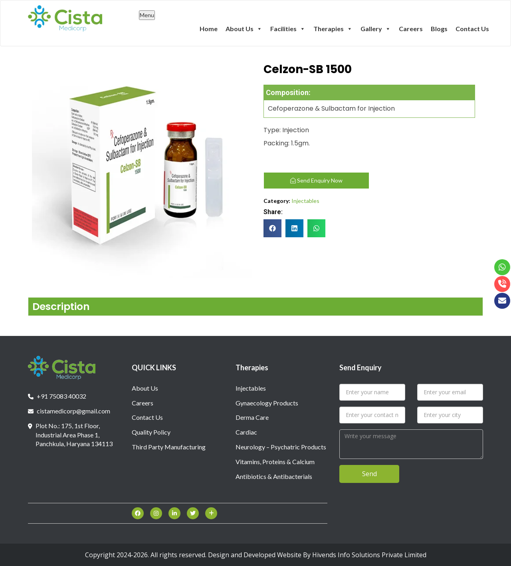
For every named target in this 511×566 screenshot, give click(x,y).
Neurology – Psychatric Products (281, 447)
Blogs (439, 28)
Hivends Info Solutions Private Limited (369, 554)
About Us (244, 28)
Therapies (333, 28)
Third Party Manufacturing (169, 447)
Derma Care (252, 417)
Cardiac (246, 432)
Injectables (305, 200)
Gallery (375, 28)
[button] (272, 228)
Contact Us (472, 28)
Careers (411, 28)
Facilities (287, 28)
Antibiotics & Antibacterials (274, 476)
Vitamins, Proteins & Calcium (275, 461)
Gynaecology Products (267, 403)
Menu (147, 15)
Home (209, 28)
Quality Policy (151, 432)
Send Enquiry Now (316, 180)
